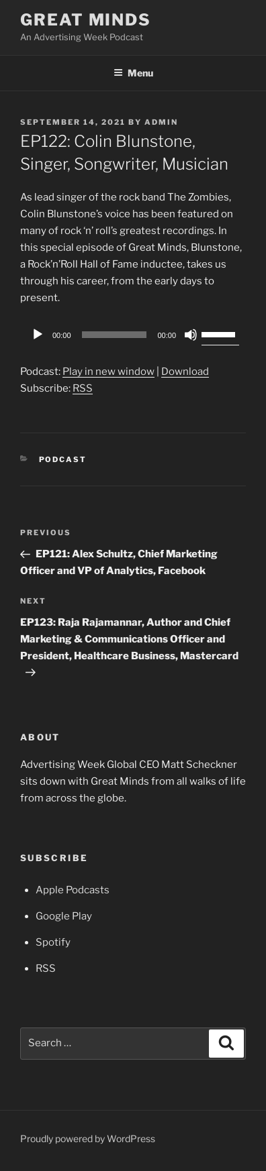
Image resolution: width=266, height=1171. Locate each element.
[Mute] (190, 334)
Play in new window (108, 372)
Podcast (63, 459)
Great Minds (85, 20)
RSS (83, 388)
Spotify (53, 942)
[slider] (114, 334)
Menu (133, 72)
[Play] (37, 334)
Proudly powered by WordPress (87, 1138)
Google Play (64, 916)
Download (185, 372)
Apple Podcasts (72, 890)
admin (161, 122)
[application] (133, 334)
